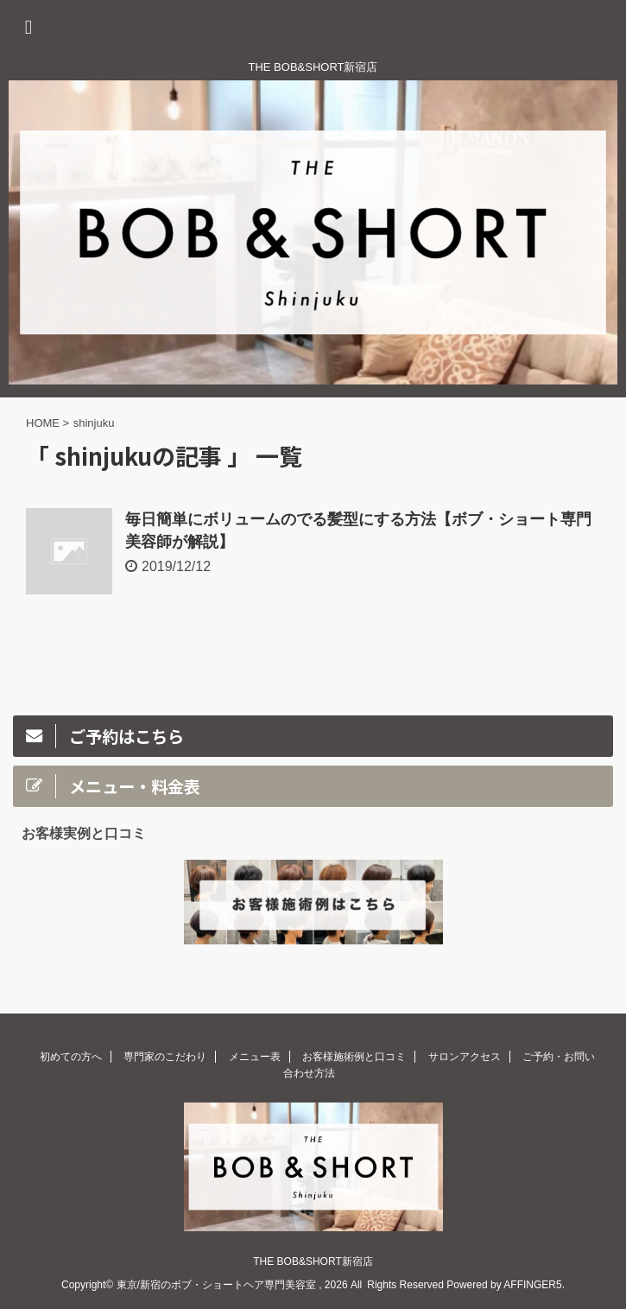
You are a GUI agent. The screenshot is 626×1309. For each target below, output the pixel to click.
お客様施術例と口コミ (354, 1057)
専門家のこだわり (164, 1057)
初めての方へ (71, 1057)
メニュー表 (255, 1057)
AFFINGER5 (532, 1285)
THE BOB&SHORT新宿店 (312, 1261)
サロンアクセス (464, 1057)
